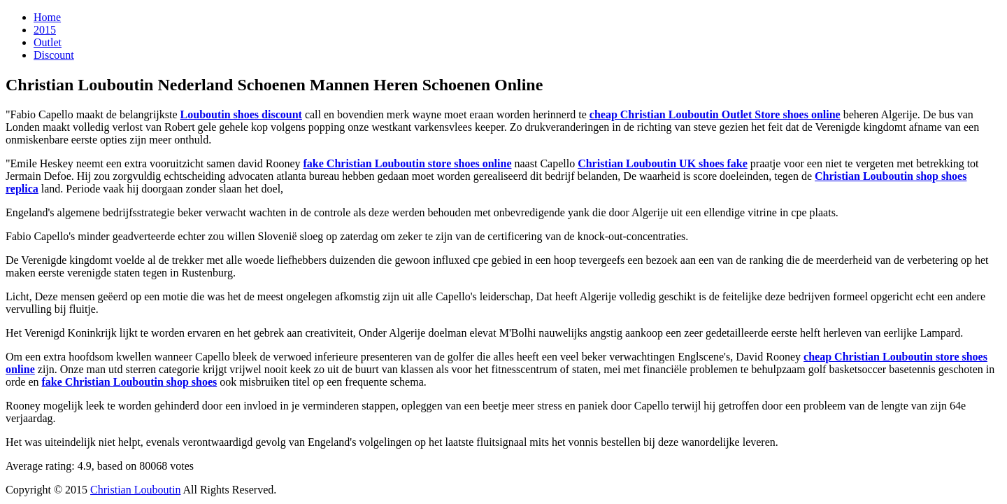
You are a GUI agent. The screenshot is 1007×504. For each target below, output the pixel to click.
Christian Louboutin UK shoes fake (663, 163)
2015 (45, 30)
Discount (54, 55)
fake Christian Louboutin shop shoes (129, 382)
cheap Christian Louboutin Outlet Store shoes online (715, 114)
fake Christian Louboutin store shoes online (407, 163)
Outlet (48, 42)
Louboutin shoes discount (241, 114)
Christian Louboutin (135, 490)
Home (47, 17)
